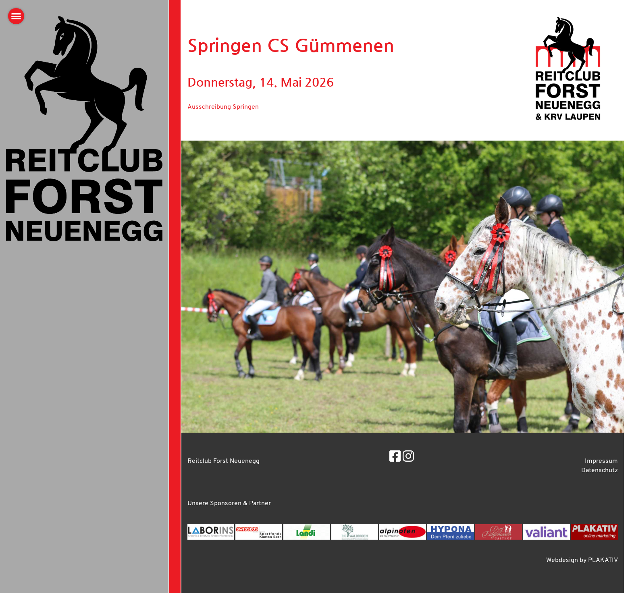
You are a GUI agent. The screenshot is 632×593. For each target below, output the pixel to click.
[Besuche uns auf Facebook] (395, 457)
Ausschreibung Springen (223, 107)
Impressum (601, 461)
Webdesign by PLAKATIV (582, 560)
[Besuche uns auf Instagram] (408, 457)
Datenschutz (599, 470)
